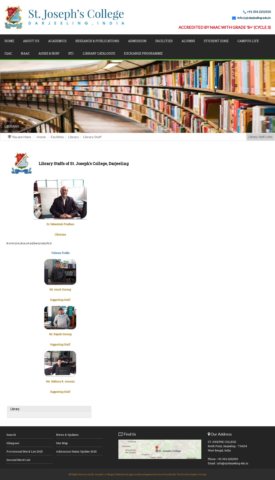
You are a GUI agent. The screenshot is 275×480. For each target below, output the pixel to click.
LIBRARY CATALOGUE (99, 53)
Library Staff (92, 137)
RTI (71, 53)
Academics (57, 41)
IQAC (8, 53)
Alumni (188, 41)
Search (11, 435)
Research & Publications (97, 41)
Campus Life (248, 41)
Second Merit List (18, 460)
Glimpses (12, 443)
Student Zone (216, 41)
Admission (137, 41)
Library (73, 137)
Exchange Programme (143, 53)
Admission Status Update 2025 (76, 451)
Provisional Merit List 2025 (24, 451)
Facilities (164, 41)
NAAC (25, 53)
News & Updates (67, 435)
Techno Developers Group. (192, 474)
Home (9, 41)
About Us (31, 41)
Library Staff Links (260, 137)
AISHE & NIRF (49, 53)
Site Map (62, 443)
